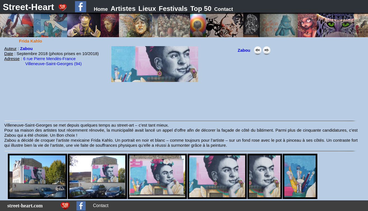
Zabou (26, 48)
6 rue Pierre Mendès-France (49, 58)
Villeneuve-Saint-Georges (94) (53, 63)
